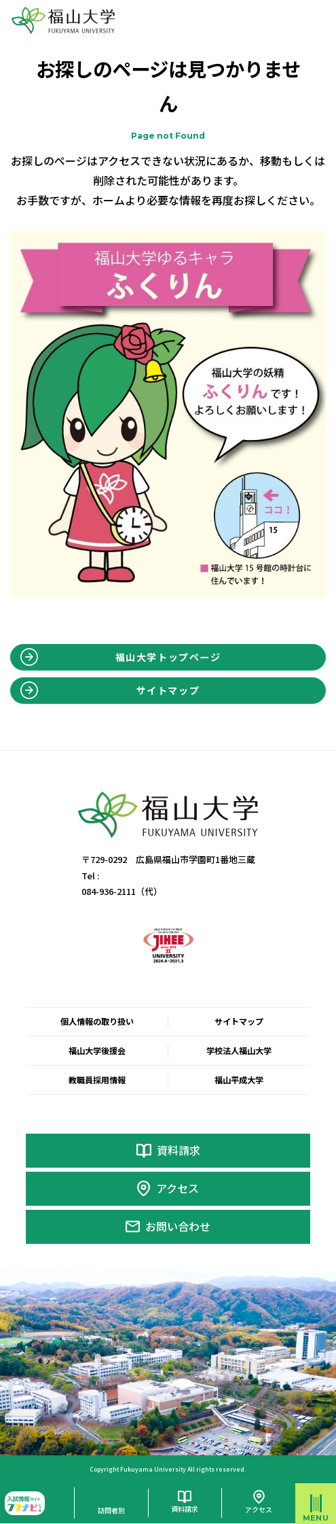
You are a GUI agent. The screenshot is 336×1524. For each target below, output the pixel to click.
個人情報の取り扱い (97, 1021)
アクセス (177, 1189)
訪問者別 (111, 1511)
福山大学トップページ (168, 657)
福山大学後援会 (97, 1051)
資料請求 (178, 1150)
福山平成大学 (238, 1080)
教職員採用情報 (97, 1080)
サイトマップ (168, 690)
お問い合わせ (177, 1227)
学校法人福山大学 (239, 1051)
